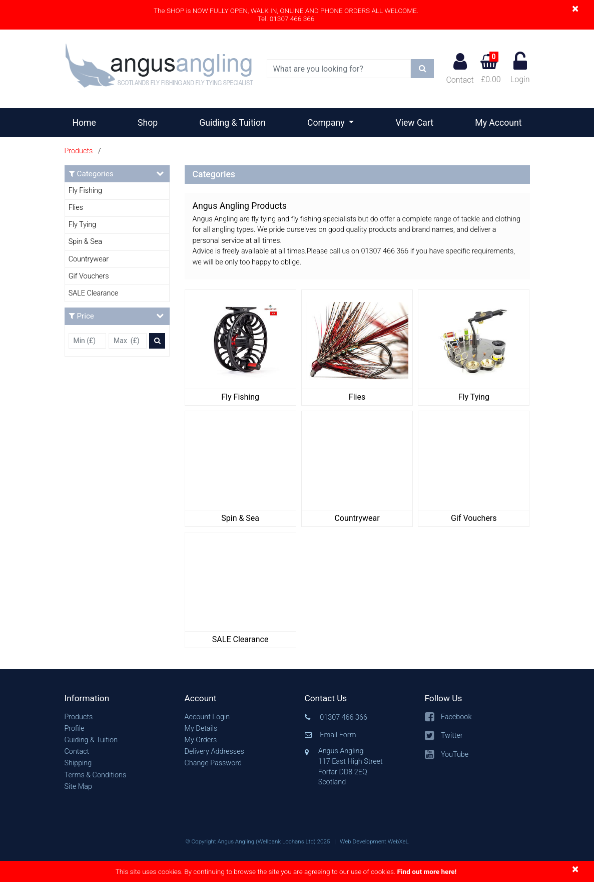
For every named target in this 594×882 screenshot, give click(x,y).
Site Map (78, 786)
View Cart (415, 123)
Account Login (207, 717)
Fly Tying (82, 224)
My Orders (201, 740)
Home (88, 122)
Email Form (338, 735)
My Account (498, 123)
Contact (459, 68)
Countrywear (89, 259)
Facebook (456, 717)
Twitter (452, 735)
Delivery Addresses (214, 751)
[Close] (575, 8)
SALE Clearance (94, 293)
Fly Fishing (85, 190)
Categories (116, 173)
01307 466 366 (343, 717)
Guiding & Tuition (232, 123)
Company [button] (327, 123)
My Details (201, 728)
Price (116, 316)
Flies (76, 207)
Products (79, 151)
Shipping (78, 763)
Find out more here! (426, 871)
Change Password (213, 763)
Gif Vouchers (89, 276)
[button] (117, 698)
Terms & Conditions (96, 775)
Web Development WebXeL (374, 841)
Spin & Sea (85, 241)
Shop (148, 123)
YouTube (454, 754)
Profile (75, 728)
